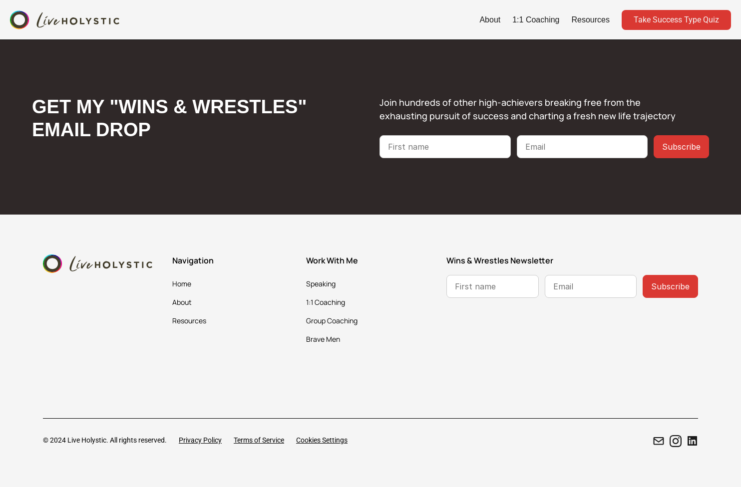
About (489, 19)
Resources (591, 19)
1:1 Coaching (535, 19)
